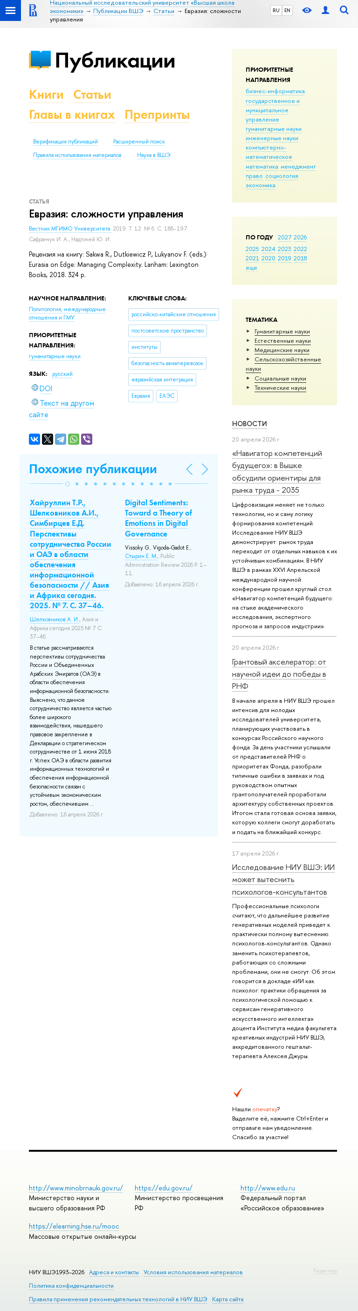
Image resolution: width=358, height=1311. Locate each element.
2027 (284, 237)
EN (287, 10)
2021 (252, 258)
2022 (300, 249)
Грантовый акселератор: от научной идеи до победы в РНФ (279, 674)
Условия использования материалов (193, 1272)
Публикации (115, 60)
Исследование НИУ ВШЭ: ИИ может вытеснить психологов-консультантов (283, 879)
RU (276, 10)
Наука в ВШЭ (153, 155)
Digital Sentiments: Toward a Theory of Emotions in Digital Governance (158, 517)
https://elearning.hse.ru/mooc (74, 1226)
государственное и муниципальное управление (273, 109)
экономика (260, 185)
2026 (300, 237)
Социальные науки (280, 378)
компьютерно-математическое (269, 152)
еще (251, 267)
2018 (300, 258)
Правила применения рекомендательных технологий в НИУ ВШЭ (118, 1299)
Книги (46, 94)
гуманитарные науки (274, 128)
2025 (252, 249)
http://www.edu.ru (268, 1187)
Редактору (325, 1270)
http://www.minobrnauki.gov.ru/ (76, 1187)
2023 (284, 249)
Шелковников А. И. (54, 619)
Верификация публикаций (65, 141)
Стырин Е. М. (141, 556)
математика (262, 166)
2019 (284, 258)
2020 (268, 258)
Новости (249, 423)
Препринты (157, 114)
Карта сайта (227, 1299)
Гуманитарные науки (282, 331)
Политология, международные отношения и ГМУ (67, 314)
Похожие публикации (93, 469)
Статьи (92, 94)
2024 (268, 249)
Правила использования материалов (77, 155)
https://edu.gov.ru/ (164, 1187)
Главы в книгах (72, 114)
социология (281, 175)
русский (62, 374)
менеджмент (298, 166)
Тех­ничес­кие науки (280, 387)
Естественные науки (283, 340)
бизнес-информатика (275, 91)
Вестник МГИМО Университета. (71, 228)
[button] (67, 484)
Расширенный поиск (139, 141)
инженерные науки (272, 138)
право (254, 175)
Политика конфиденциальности (71, 1286)
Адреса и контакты (114, 1272)
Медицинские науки (282, 350)
